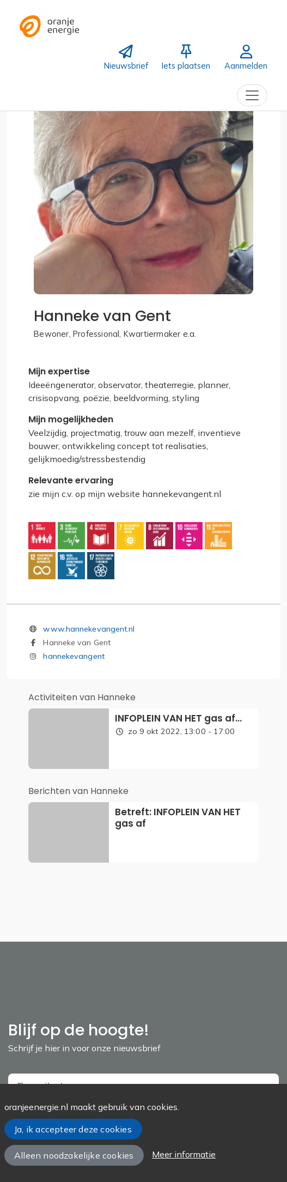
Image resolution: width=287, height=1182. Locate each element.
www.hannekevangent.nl (89, 629)
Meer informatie (184, 1154)
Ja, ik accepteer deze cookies (73, 1129)
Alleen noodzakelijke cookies (73, 1155)
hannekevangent (73, 656)
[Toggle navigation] (252, 95)
